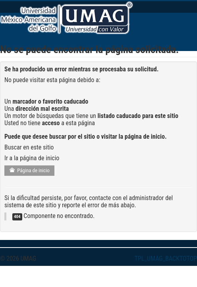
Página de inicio (29, 170)
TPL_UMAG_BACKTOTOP (166, 258)
